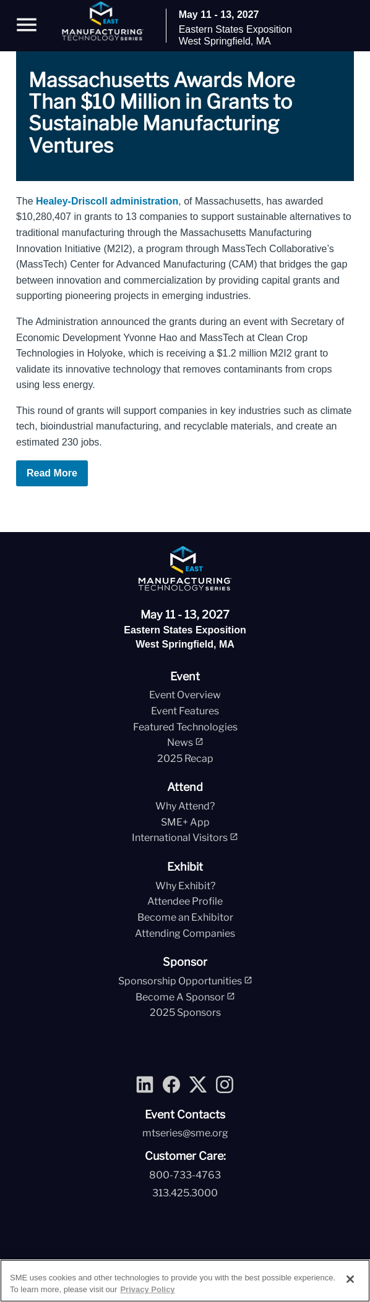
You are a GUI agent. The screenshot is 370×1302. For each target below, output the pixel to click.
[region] (185, 1280)
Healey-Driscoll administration (107, 201)
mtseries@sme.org (185, 1133)
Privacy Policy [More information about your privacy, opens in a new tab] (147, 1289)
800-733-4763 (185, 1175)
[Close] (350, 1279)
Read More (52, 473)
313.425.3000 (185, 1193)
